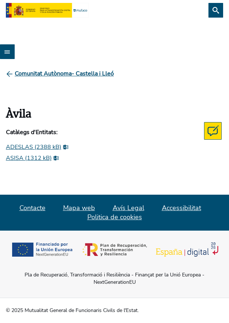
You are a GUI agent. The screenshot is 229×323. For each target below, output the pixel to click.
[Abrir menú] (7, 51)
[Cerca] (215, 10)
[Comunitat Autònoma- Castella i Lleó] (64, 73)
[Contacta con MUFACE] (213, 131)
